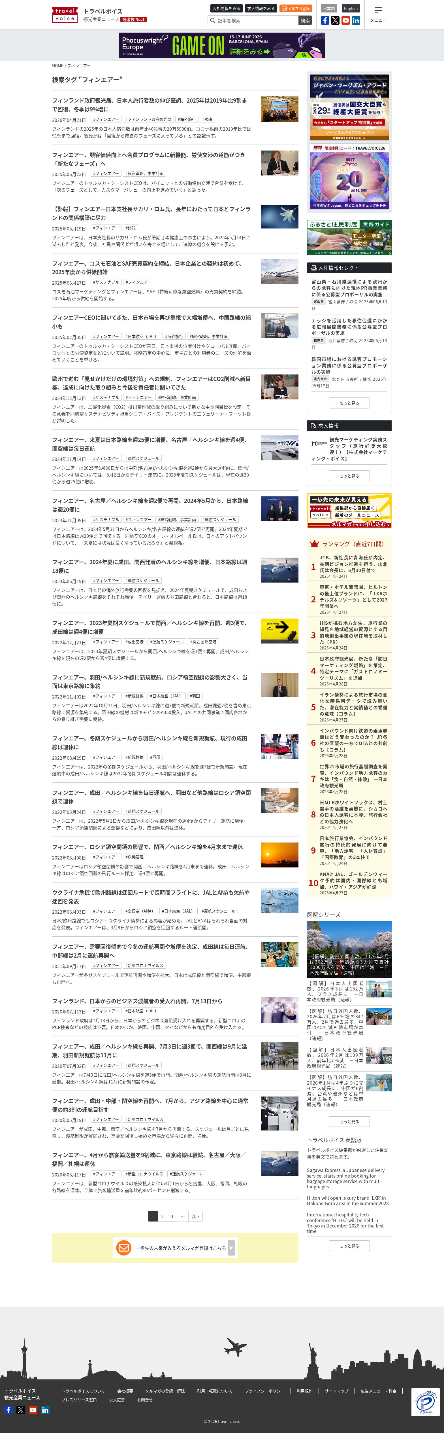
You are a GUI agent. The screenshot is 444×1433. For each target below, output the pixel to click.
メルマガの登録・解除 (165, 1391)
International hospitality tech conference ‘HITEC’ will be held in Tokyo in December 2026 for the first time (345, 1222)
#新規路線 (134, 695)
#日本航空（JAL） (142, 336)
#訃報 (130, 227)
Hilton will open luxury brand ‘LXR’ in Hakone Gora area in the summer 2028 (348, 1200)
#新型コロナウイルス (144, 965)
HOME (57, 65)
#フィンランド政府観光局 (148, 119)
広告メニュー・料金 (378, 1391)
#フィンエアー (106, 119)
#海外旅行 (187, 119)
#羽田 (195, 695)
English (351, 8)
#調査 (207, 119)
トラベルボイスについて (83, 1391)
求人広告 (117, 1399)
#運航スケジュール (142, 458)
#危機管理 (134, 857)
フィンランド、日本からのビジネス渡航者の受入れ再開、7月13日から (137, 1001)
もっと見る (349, 403)
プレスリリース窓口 (79, 1399)
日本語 (329, 8)
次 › (195, 1216)
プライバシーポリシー (265, 1391)
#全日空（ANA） (140, 911)
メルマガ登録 (296, 8)
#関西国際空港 (203, 641)
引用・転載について (215, 1391)
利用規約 (305, 1391)
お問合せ (145, 1399)
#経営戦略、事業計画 (144, 173)
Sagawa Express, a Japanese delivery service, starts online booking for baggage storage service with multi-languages (346, 1178)
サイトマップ (337, 1391)
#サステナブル (106, 282)
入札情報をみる (226, 8)
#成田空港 (134, 641)
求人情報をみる (261, 8)
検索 (305, 20)
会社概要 (125, 1391)
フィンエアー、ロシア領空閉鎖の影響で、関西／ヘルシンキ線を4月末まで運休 (147, 847)
